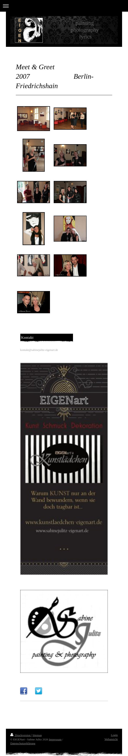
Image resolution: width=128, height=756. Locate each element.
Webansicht (111, 739)
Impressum (55, 739)
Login (114, 735)
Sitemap (37, 735)
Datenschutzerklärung (22, 743)
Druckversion (20, 735)
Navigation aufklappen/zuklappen (64, 6)
